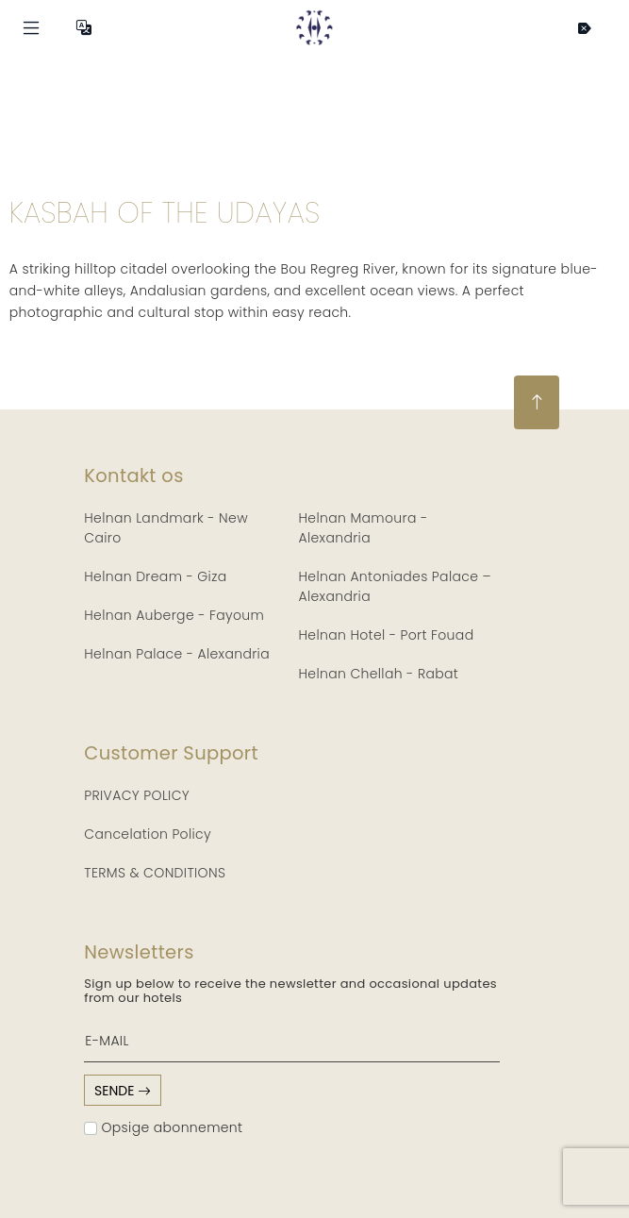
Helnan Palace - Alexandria (177, 653)
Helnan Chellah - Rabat (379, 673)
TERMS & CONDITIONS (154, 872)
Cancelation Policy (147, 834)
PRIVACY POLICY (137, 795)
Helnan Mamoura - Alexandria (363, 528)
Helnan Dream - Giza (155, 576)
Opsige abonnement (163, 1127)
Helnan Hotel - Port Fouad (386, 635)
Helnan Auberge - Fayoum (174, 615)
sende (122, 1090)
